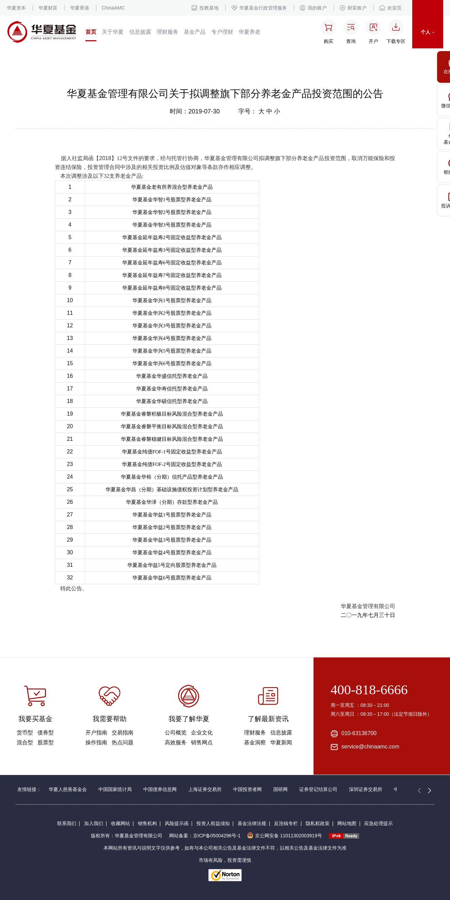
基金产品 (195, 32)
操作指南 (96, 742)
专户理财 (222, 32)
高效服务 (176, 742)
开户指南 (96, 732)
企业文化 (202, 732)
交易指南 (122, 732)
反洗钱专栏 (286, 823)
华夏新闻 (281, 742)
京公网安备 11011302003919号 (284, 835)
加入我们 (93, 823)
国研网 (280, 789)
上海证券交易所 (205, 789)
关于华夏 (113, 32)
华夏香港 (79, 8)
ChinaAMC (113, 8)
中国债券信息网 (160, 789)
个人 (428, 32)
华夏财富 (48, 8)
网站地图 (346, 823)
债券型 (45, 732)
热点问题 (122, 742)
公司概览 (176, 732)
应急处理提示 (378, 823)
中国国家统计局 (115, 789)
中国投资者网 (247, 789)
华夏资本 (16, 8)
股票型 (45, 742)
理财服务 (167, 32)
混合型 (25, 742)
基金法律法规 (252, 823)
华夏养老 (249, 32)
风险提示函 (177, 823)
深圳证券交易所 (365, 789)
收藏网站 (120, 823)
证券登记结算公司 (318, 789)
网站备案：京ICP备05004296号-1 (205, 835)
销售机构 (147, 823)
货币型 (25, 732)
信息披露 (140, 32)
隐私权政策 (318, 823)
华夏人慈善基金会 (68, 789)
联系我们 (66, 823)
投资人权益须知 (213, 823)
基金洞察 (255, 742)
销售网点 (202, 742)
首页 (90, 32)
